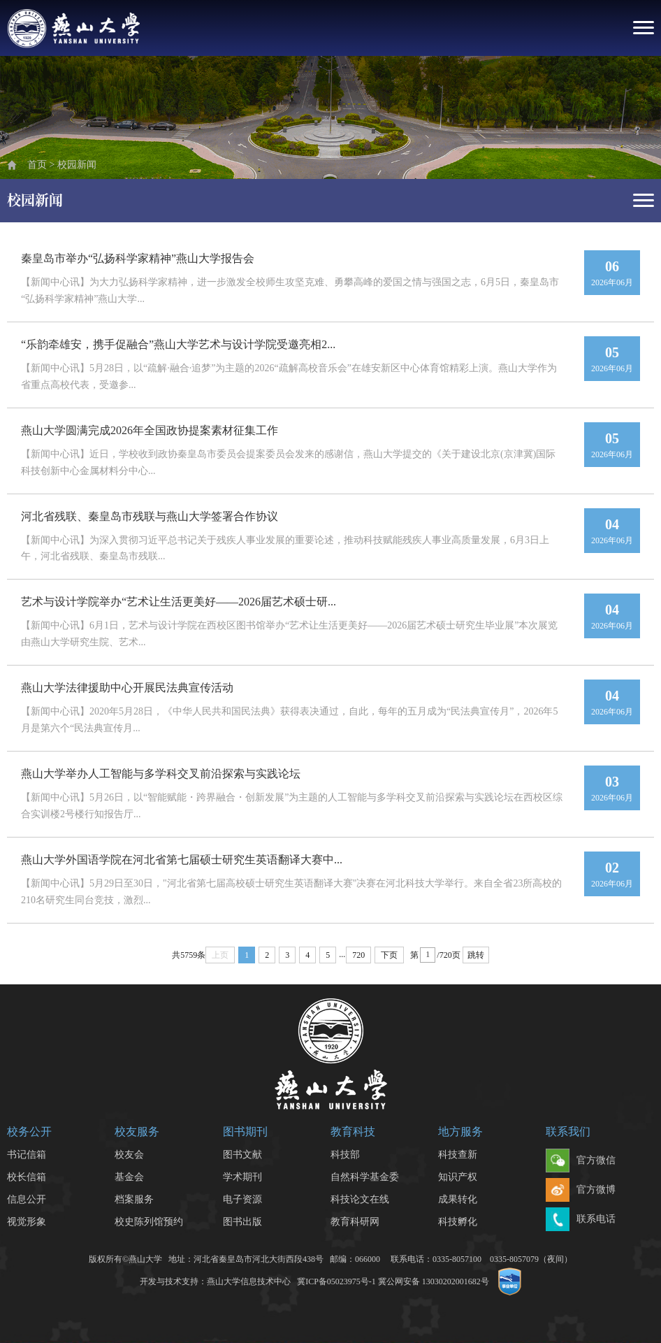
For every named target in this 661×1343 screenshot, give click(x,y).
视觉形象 (26, 1221)
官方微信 (581, 1161)
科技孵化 (457, 1221)
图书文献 (242, 1154)
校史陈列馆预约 (149, 1221)
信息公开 (26, 1199)
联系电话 (581, 1220)
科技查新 (457, 1154)
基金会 (129, 1177)
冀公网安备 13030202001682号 (433, 1281)
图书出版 (242, 1221)
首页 (37, 164)
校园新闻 (76, 164)
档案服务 (134, 1199)
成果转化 (457, 1199)
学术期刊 (242, 1177)
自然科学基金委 (364, 1177)
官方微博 (581, 1190)
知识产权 (457, 1177)
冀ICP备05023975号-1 (336, 1281)
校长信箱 (26, 1177)
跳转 (475, 955)
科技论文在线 (359, 1199)
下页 (389, 955)
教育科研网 (354, 1221)
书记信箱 (26, 1154)
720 (358, 955)
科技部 (345, 1154)
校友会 (129, 1154)
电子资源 (242, 1199)
